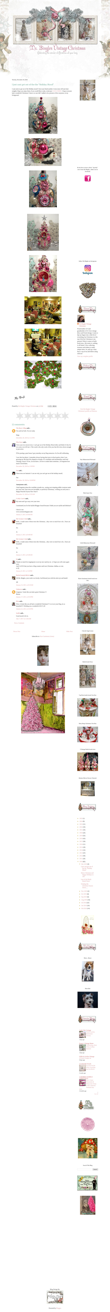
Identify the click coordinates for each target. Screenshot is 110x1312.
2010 (81, 861)
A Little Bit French (85, 1064)
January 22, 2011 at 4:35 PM (24, 609)
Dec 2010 (84, 864)
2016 (81, 844)
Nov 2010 (84, 891)
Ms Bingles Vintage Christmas (85, 325)
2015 (81, 847)
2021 (81, 830)
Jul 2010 (84, 902)
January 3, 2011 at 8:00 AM (24, 514)
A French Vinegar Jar (85, 1058)
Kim (17, 601)
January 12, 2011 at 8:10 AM (24, 585)
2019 (81, 835)
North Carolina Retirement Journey (90, 1033)
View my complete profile (85, 356)
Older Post (69, 631)
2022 (81, 827)
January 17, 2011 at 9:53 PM (24, 597)
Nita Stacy (19, 442)
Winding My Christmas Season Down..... (87, 885)
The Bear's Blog (21, 428)
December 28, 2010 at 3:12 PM (25, 438)
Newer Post (16, 631)
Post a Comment (19, 623)
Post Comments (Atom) (47, 636)
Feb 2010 (84, 908)
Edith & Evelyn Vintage (86, 1056)
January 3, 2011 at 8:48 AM (24, 534)
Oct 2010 (84, 894)
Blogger (58, 1308)
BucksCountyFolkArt (23, 575)
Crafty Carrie (20, 498)
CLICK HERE (56, 91)
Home (43, 631)
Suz (17, 470)
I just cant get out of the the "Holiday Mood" (87, 868)
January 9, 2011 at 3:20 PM (24, 571)
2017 (81, 841)
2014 (81, 850)
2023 (81, 824)
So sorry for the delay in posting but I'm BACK (90, 1067)
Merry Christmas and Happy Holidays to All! (87, 874)
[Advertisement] (55, 64)
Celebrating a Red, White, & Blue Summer (91, 1047)
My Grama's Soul (21, 519)
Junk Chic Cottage (85, 1030)
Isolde (18, 613)
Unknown (19, 589)
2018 (81, 838)
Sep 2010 (84, 897)
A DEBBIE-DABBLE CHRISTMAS (86, 1077)
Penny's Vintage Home (86, 1043)
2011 (81, 858)
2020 (81, 833)
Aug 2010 (84, 900)
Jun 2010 (84, 905)
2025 (81, 818)
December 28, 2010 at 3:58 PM (25, 466)
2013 (81, 853)
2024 (81, 821)
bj (16, 559)
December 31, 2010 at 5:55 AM (25, 494)
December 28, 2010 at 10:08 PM (25, 480)
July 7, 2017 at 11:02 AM (23, 619)
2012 (81, 856)
